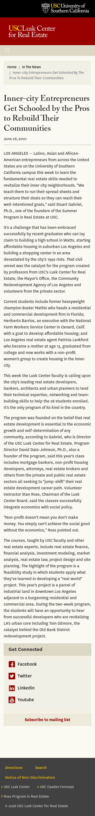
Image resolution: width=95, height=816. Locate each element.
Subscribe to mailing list (47, 719)
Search (41, 767)
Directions (14, 767)
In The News (31, 67)
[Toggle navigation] (7, 50)
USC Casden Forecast (57, 787)
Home (12, 67)
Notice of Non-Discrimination (30, 777)
